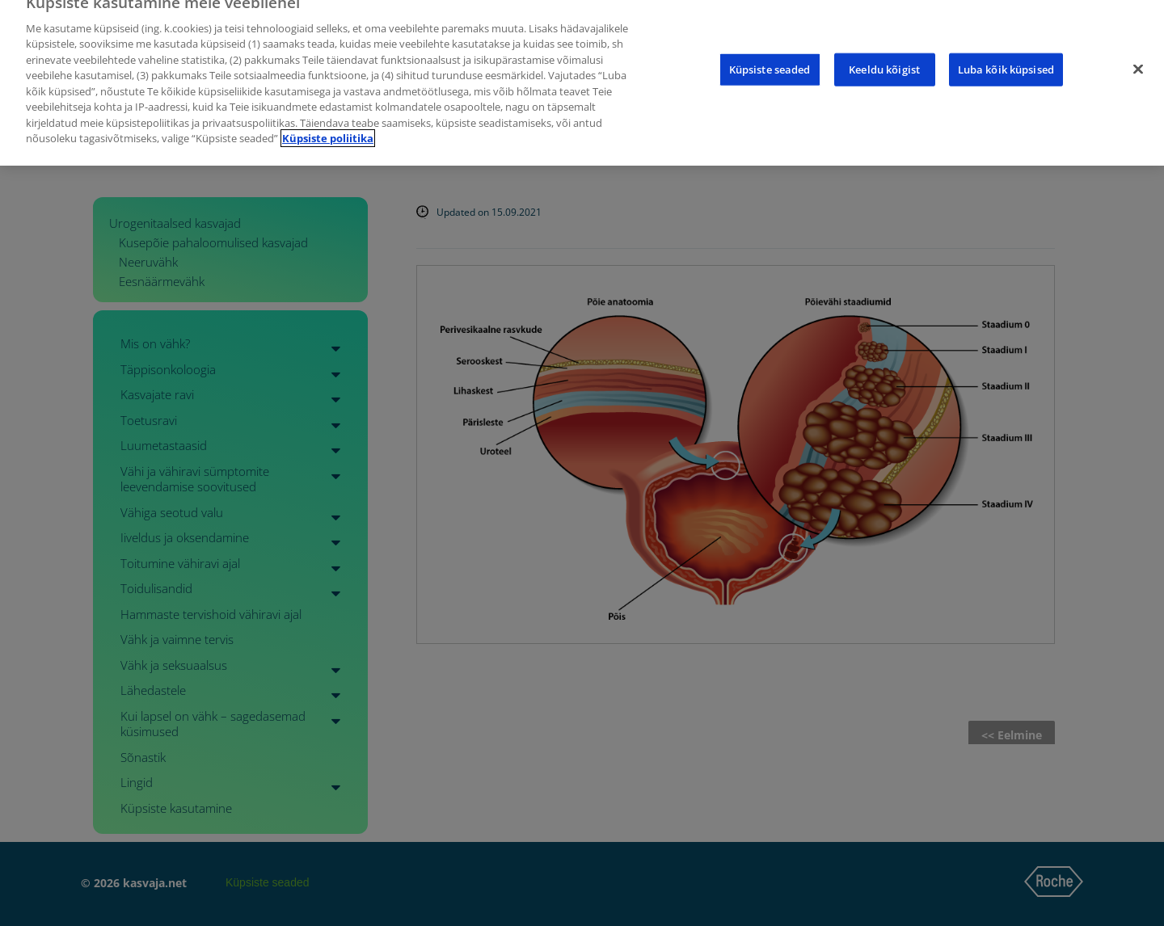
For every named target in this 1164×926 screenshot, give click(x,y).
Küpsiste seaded (770, 58)
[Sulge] (1138, 58)
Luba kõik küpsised (1006, 58)
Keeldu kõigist (884, 58)
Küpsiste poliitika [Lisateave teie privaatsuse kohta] (327, 127)
